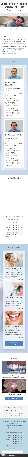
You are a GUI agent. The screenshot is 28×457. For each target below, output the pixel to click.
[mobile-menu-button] (23, 14)
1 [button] (25, 29)
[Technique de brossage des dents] (14, 289)
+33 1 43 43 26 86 (15, 415)
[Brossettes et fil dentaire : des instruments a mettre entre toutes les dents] (14, 318)
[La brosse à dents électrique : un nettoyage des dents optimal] (14, 260)
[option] (14, 21)
